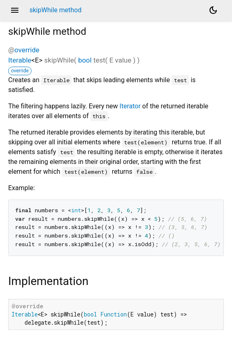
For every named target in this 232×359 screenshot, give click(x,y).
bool (85, 60)
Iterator (130, 106)
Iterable (20, 60)
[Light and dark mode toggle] (213, 10)
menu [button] (15, 10)
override (26, 50)
